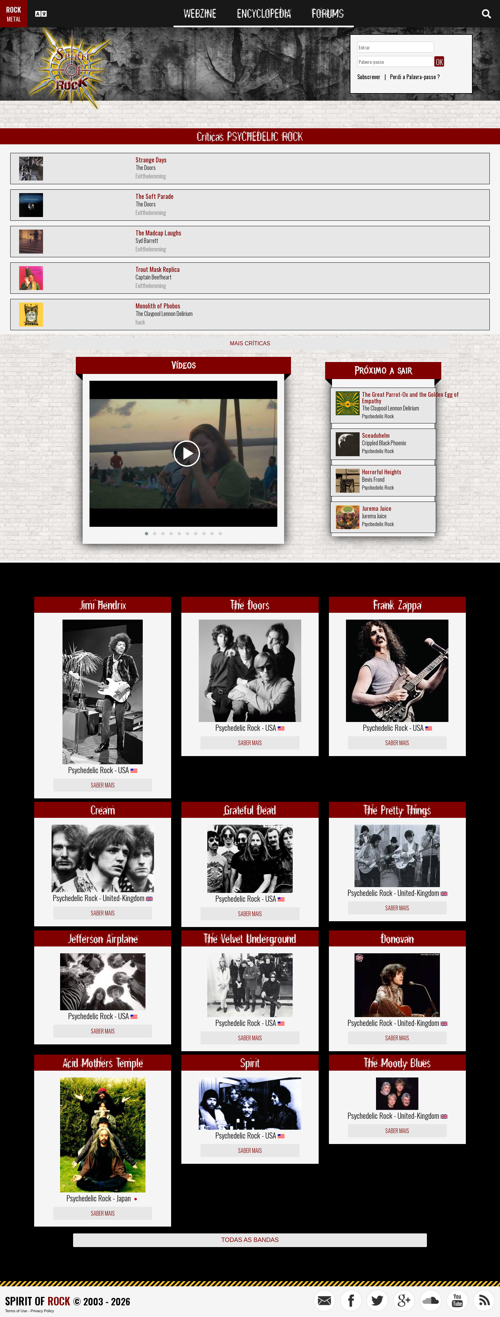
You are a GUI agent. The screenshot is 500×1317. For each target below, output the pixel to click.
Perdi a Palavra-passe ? (415, 77)
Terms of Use (16, 1311)
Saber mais (103, 785)
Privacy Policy (42, 1311)
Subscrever (368, 77)
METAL (14, 19)
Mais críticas (250, 343)
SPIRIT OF (37, 1300)
